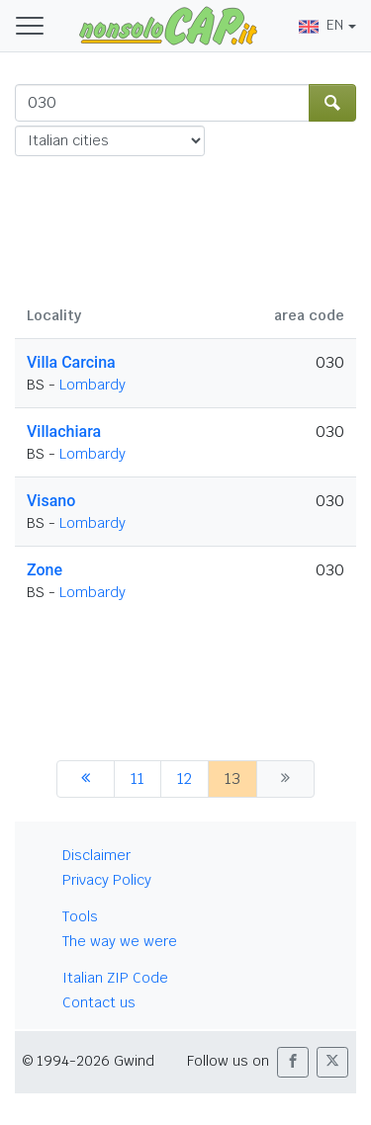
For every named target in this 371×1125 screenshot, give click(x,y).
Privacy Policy (106, 880)
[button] (293, 1062)
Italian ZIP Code (115, 978)
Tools (80, 916)
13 (232, 778)
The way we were (119, 941)
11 (137, 778)
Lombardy (92, 384)
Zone (44, 570)
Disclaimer (96, 855)
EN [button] (321, 25)
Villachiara (64, 431)
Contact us (99, 1002)
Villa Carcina (71, 362)
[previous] (85, 779)
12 (184, 778)
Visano (51, 500)
